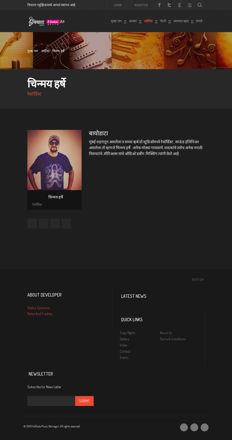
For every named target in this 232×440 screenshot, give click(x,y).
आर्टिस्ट (148, 20)
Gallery (124, 339)
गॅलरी (163, 20)
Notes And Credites (40, 314)
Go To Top (198, 279)
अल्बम (133, 20)
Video (123, 345)
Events (124, 357)
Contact (125, 351)
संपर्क (199, 20)
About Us (166, 333)
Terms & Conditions (173, 339)
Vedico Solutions (38, 308)
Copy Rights (127, 333)
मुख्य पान (116, 20)
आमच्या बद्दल (181, 20)
